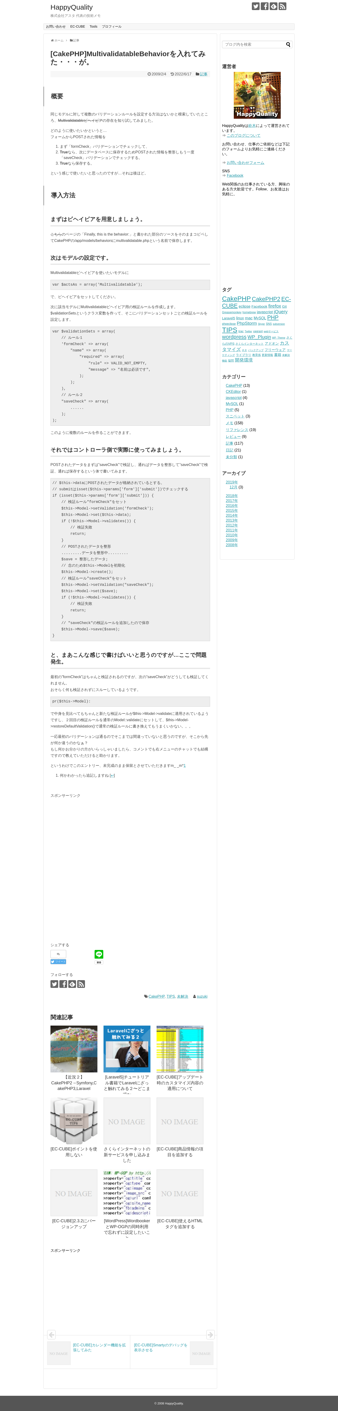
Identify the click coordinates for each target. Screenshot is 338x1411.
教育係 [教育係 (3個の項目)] (256, 355)
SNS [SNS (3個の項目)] (269, 323)
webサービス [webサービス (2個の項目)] (271, 331)
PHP (230, 410)
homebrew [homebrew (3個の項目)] (249, 312)
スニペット (235, 416)
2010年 (232, 535)
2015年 (232, 511)
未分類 (231, 457)
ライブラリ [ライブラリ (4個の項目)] (243, 355)
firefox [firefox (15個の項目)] (274, 306)
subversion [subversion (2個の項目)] (279, 323)
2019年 (232, 482)
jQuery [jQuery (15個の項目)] (281, 311)
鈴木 (252, 126)
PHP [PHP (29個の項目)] (272, 317)
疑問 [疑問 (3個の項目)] (231, 360)
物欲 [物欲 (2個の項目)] (224, 360)
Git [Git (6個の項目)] (284, 306)
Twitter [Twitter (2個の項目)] (248, 331)
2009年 (232, 540)
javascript (234, 398)
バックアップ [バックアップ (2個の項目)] (256, 350)
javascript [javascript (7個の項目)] (265, 312)
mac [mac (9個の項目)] (249, 318)
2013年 (232, 520)
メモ (229, 423)
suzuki (202, 996)
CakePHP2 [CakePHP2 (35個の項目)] (266, 299)
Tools (93, 26)
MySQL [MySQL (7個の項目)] (260, 318)
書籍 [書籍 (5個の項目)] (277, 355)
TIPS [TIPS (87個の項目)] (229, 330)
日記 (229, 450)
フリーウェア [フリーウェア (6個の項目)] (275, 350)
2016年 (232, 506)
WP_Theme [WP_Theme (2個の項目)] (278, 337)
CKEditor (233, 392)
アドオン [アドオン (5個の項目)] (272, 343)
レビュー (233, 437)
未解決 (182, 996)
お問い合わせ (56, 26)
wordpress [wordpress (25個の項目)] (234, 337)
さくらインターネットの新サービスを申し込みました (127, 1155)
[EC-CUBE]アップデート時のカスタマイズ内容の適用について (180, 1083)
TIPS (171, 996)
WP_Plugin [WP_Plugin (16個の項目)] (259, 337)
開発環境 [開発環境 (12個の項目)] (244, 360)
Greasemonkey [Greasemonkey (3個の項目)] (232, 312)
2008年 (232, 545)
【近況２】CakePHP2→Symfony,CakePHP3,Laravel (74, 1083)
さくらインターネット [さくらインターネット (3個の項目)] (249, 343)
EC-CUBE (77, 26)
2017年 (232, 501)
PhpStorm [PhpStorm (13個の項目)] (247, 323)
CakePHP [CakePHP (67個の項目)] (236, 298)
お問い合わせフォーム (245, 163)
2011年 (232, 530)
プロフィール (112, 26)
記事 (203, 74)
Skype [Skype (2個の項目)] (261, 323)
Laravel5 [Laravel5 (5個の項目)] (228, 318)
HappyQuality (71, 7)
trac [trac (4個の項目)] (241, 331)
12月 (234, 487)
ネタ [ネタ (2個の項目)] (244, 350)
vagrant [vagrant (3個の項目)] (258, 331)
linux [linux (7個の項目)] (240, 318)
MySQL (232, 404)
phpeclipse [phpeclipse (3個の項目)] (229, 323)
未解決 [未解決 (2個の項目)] (286, 355)
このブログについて (244, 135)
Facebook (235, 175)
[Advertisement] (89, 831)
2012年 (232, 525)
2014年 (232, 515)
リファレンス (237, 430)
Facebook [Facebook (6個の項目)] (259, 306)
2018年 (232, 496)
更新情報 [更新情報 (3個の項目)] (267, 355)
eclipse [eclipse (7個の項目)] (244, 306)
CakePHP (157, 996)
